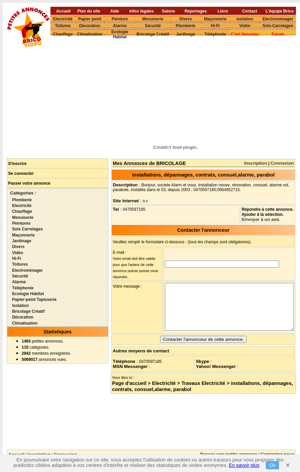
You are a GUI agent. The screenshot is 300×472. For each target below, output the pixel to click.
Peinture (120, 18)
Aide (114, 10)
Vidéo (244, 25)
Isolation (244, 18)
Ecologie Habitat (119, 34)
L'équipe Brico (279, 10)
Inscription (255, 163)
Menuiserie (153, 18)
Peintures (21, 223)
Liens (223, 10)
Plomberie (185, 25)
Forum (278, 34)
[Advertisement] (173, 90)
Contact (249, 10)
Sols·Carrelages (277, 25)
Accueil (63, 10)
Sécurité (153, 25)
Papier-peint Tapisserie (34, 299)
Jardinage (185, 34)
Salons (168, 10)
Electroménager (277, 18)
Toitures (62, 25)
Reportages (196, 10)
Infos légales (141, 10)
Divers (185, 18)
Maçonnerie (215, 18)
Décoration (90, 25)
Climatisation (89, 34)
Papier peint (90, 18)
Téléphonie (215, 34)
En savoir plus (244, 465)
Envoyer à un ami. (261, 219)
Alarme (120, 25)
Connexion (282, 163)
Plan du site (88, 10)
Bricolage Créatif (152, 34)
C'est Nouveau (245, 34)
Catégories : (23, 193)
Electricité (62, 18)
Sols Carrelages (27, 229)
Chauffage (63, 34)
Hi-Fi (215, 25)
